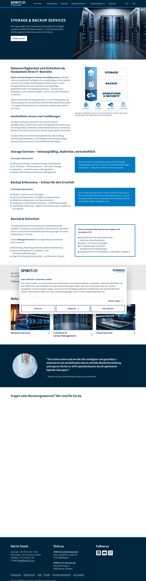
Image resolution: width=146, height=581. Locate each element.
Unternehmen (97, 3)
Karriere (112, 3)
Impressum (16, 575)
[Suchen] (126, 3)
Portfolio (39, 3)
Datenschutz (29, 575)
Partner (64, 3)
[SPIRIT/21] (18, 3)
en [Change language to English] (134, 3)
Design (47, 575)
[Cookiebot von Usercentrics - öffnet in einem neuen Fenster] (114, 271)
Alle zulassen (108, 308)
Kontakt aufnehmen (61, 575)
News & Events (79, 3)
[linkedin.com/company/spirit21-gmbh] (98, 553)
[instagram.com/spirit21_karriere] (110, 553)
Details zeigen (114, 301)
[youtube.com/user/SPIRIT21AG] (104, 553)
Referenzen (52, 3)
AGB (40, 575)
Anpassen (73, 308)
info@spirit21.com (26, 560)
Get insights (78, 575)
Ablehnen (38, 308)
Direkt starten (19, 38)
